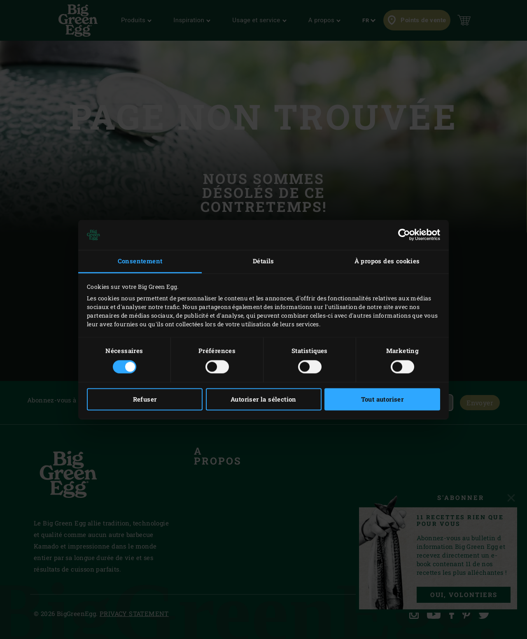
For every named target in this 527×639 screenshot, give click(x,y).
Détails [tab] (263, 261)
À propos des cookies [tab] (387, 261)
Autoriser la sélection (263, 399)
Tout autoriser (382, 399)
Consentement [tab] (140, 261)
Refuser (145, 399)
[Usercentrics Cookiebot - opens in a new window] (404, 235)
